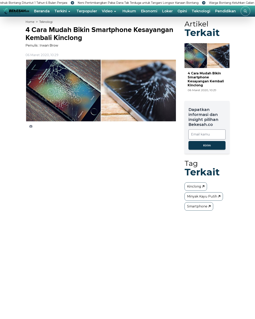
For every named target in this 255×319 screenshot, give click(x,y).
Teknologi (201, 11)
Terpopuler (86, 11)
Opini (182, 11)
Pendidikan (225, 11)
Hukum (129, 11)
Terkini (60, 11)
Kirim (207, 145)
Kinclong (196, 186)
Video (107, 11)
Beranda (42, 11)
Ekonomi (149, 11)
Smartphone (199, 206)
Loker (167, 11)
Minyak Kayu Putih (204, 196)
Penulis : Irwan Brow (42, 45)
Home (30, 22)
